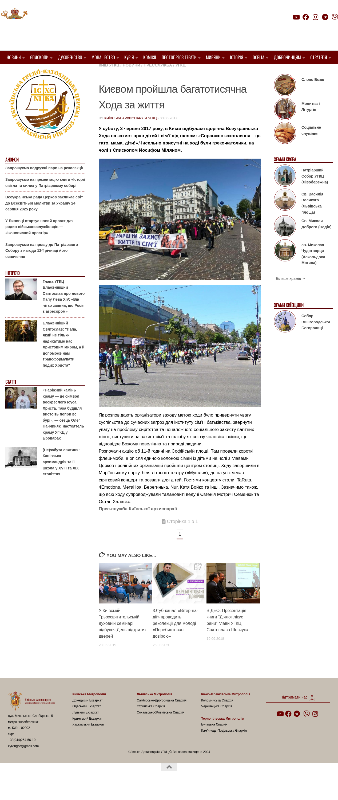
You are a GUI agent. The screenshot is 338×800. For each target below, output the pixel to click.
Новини (14, 57)
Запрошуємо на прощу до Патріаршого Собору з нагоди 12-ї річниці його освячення (41, 264)
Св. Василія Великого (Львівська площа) (312, 217)
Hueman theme (71, 789)
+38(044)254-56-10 (21, 753)
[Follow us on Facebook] (306, 17)
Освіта (258, 57)
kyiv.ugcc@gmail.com (23, 760)
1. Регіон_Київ (212, 72)
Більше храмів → (291, 292)
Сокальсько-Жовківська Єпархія (161, 726)
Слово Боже (312, 93)
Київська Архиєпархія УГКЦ (130, 132)
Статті (10, 396)
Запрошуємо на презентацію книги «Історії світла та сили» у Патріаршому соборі (45, 196)
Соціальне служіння (311, 144)
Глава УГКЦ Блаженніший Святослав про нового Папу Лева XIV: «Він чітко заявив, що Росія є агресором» (64, 310)
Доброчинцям (287, 57)
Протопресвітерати (179, 57)
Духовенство (70, 57)
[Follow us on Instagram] (315, 17)
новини (131, 78)
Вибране (241, 72)
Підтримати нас (300, 27)
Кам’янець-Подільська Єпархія (224, 744)
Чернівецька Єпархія (216, 720)
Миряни (213, 57)
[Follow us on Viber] (335, 17)
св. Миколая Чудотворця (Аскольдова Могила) (313, 267)
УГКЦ (181, 78)
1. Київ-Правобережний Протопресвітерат (146, 72)
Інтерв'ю (12, 287)
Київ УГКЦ (109, 78)
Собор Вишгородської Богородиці (315, 335)
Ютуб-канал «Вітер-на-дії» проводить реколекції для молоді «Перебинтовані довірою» (175, 637)
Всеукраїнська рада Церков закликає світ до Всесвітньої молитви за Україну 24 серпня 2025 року (44, 217)
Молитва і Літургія (310, 120)
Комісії (149, 57)
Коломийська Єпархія (217, 714)
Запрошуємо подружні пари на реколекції (44, 181)
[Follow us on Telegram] (325, 17)
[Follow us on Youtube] (296, 17)
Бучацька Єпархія (214, 738)
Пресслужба (158, 78)
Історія (236, 57)
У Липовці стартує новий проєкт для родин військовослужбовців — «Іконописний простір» (39, 240)
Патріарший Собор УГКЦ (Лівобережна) (314, 190)
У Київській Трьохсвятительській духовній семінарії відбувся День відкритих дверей (122, 637)
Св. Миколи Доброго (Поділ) (316, 237)
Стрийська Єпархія (151, 720)
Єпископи (39, 57)
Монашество (103, 57)
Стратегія (318, 57)
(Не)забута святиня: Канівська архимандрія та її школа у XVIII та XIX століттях (61, 475)
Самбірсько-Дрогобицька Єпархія (161, 714)
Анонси (11, 173)
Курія (129, 57)
